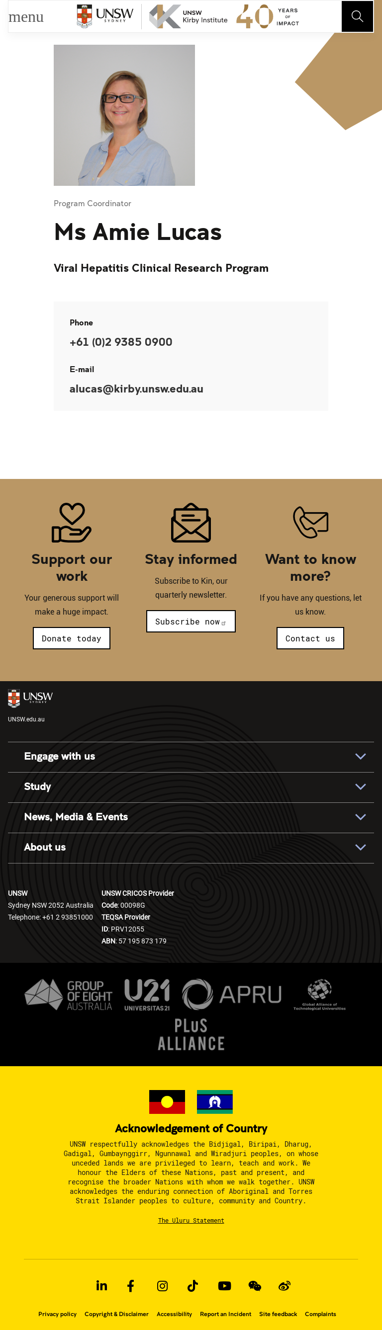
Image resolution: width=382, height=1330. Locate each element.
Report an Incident (225, 1314)
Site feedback (278, 1314)
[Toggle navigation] (358, 16)
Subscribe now (191, 621)
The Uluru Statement (191, 1220)
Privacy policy (57, 1314)
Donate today (71, 638)
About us (45, 848)
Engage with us (59, 757)
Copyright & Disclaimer (117, 1314)
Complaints (320, 1314)
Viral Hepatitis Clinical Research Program (161, 267)
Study (37, 787)
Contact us (310, 638)
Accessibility (174, 1314)
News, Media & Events (76, 817)
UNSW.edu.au (30, 706)
